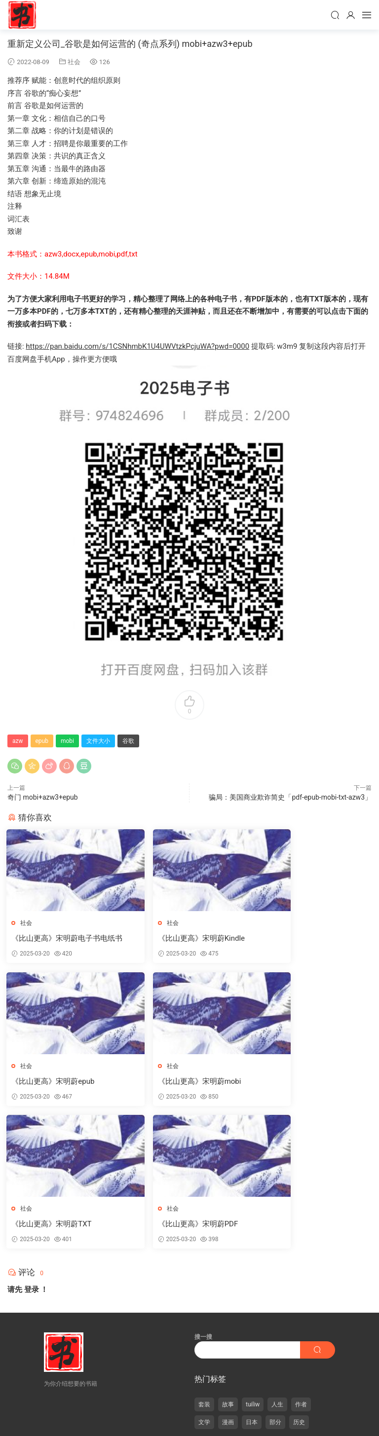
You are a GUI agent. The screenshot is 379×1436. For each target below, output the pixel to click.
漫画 (228, 1281)
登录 (31, 1148)
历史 (299, 1281)
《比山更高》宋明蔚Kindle (180, 938)
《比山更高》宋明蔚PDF (302, 1081)
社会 (74, 62)
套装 (204, 1263)
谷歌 (128, 740)
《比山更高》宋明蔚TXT (177, 1081)
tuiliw (253, 1263)
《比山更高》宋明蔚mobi (54, 1081)
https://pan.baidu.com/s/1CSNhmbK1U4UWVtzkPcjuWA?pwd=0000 (137, 346)
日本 (252, 1281)
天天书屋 (22, 15)
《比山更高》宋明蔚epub (303, 938)
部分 (275, 1281)
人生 (277, 1263)
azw (17, 740)
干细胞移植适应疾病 (223, 1402)
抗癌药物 (183, 1402)
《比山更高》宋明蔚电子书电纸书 (64, 938)
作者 (301, 1263)
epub (42, 740)
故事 (228, 1263)
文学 (204, 1281)
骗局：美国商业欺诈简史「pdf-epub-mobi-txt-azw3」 (290, 797)
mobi (67, 740)
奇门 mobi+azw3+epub (42, 797)
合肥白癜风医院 (149, 1402)
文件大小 (98, 740)
